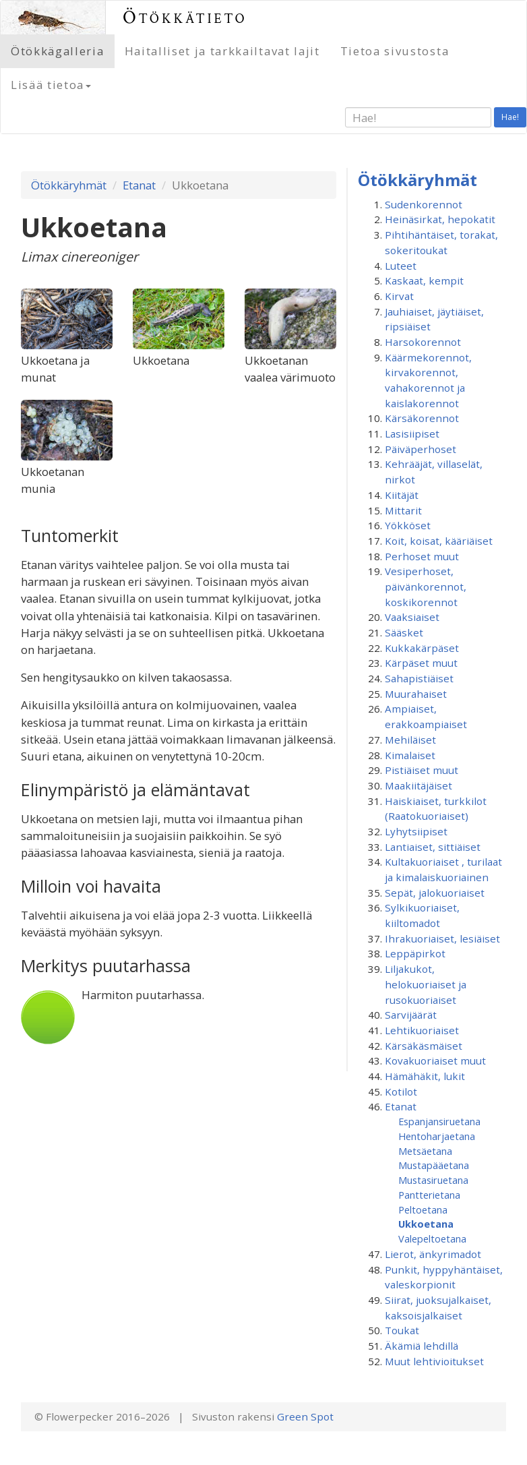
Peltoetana (422, 1209)
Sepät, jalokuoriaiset (435, 892)
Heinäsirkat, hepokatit (440, 219)
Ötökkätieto (185, 17)
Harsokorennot (423, 342)
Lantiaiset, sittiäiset (432, 847)
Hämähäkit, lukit (425, 1076)
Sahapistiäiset (419, 678)
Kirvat (399, 296)
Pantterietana (429, 1194)
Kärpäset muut (421, 662)
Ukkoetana (426, 1223)
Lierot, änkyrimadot (433, 1254)
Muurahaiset (416, 693)
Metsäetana (425, 1151)
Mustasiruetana (433, 1180)
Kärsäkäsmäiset (423, 1045)
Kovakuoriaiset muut (435, 1060)
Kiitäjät (401, 495)
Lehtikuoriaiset (422, 1030)
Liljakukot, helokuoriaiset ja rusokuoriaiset (425, 984)
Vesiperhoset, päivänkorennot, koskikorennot (425, 586)
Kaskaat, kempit (424, 280)
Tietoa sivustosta (395, 51)
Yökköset (408, 525)
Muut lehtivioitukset (434, 1361)
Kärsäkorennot (422, 418)
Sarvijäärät (411, 1014)
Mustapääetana (433, 1165)
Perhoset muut (422, 556)
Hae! (510, 117)
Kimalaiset (410, 755)
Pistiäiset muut (421, 770)
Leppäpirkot (415, 953)
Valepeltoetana (432, 1238)
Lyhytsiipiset (416, 831)
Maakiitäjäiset (418, 785)
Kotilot (401, 1091)
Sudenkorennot (423, 204)
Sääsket (404, 632)
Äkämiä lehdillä (421, 1345)
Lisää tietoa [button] (51, 84)
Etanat (139, 185)
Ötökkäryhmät (68, 185)
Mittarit (403, 510)
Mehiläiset (410, 739)
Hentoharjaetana (436, 1136)
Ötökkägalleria (57, 51)
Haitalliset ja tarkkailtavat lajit (222, 51)
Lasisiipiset (412, 433)
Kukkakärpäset (422, 648)
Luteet (400, 265)
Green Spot (305, 1416)
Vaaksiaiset (412, 617)
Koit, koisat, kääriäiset (439, 540)
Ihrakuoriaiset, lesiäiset (442, 938)
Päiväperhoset (420, 449)
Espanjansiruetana (439, 1121)
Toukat (402, 1330)
